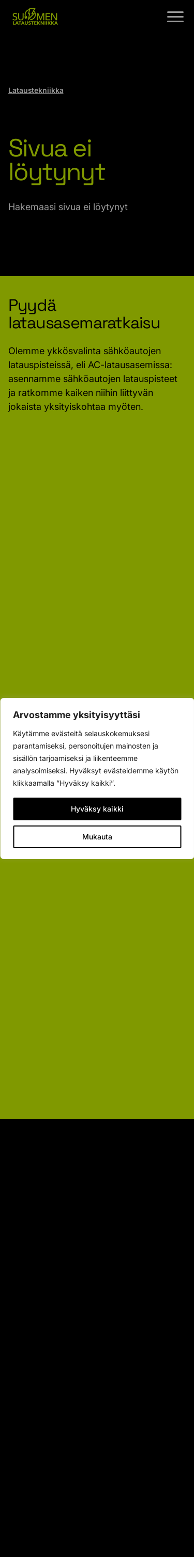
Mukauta (97, 836)
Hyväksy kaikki (97, 808)
